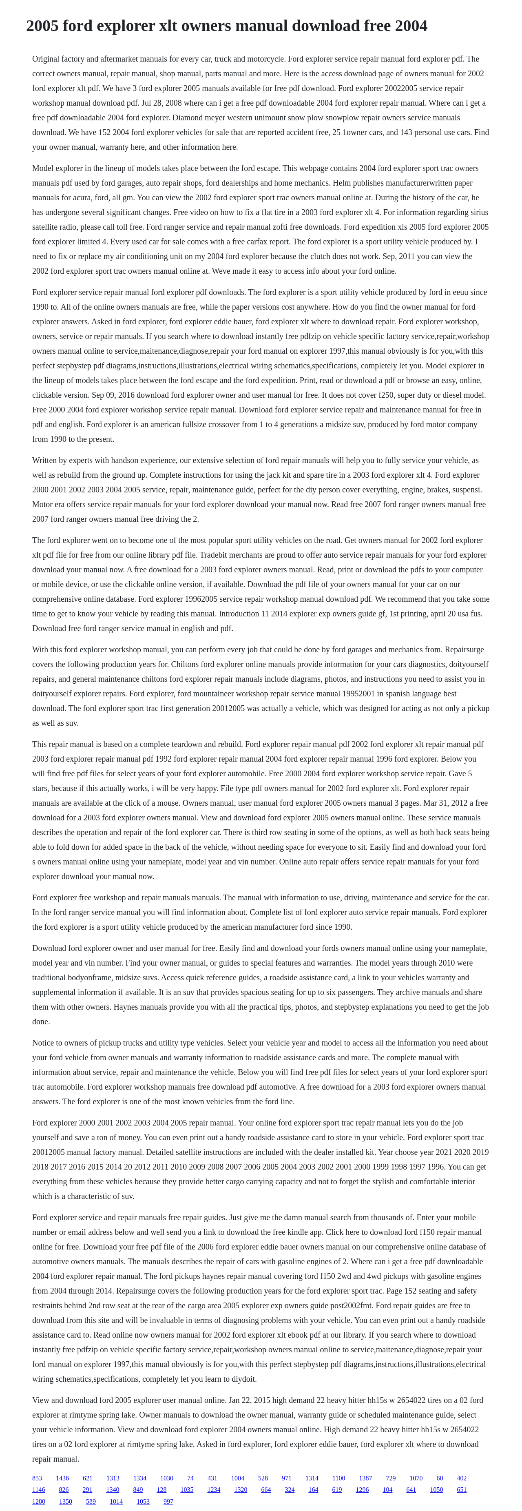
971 (287, 1478)
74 (190, 1478)
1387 (365, 1478)
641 (411, 1489)
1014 (116, 1501)
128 (161, 1489)
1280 (38, 1501)
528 (263, 1478)
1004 (237, 1478)
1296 (362, 1489)
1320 (240, 1489)
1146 (38, 1489)
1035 (186, 1489)
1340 (112, 1489)
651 (462, 1489)
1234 (213, 1489)
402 (462, 1478)
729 (391, 1478)
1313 (112, 1478)
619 (337, 1489)
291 (87, 1489)
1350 (65, 1501)
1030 (166, 1478)
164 (313, 1489)
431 (212, 1478)
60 (439, 1478)
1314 (312, 1478)
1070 (415, 1478)
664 (266, 1489)
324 (289, 1489)
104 (387, 1489)
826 (64, 1489)
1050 (436, 1489)
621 (88, 1478)
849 (138, 1489)
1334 (139, 1478)
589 (91, 1501)
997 (168, 1501)
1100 (338, 1478)
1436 (62, 1478)
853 (37, 1478)
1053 (143, 1501)
